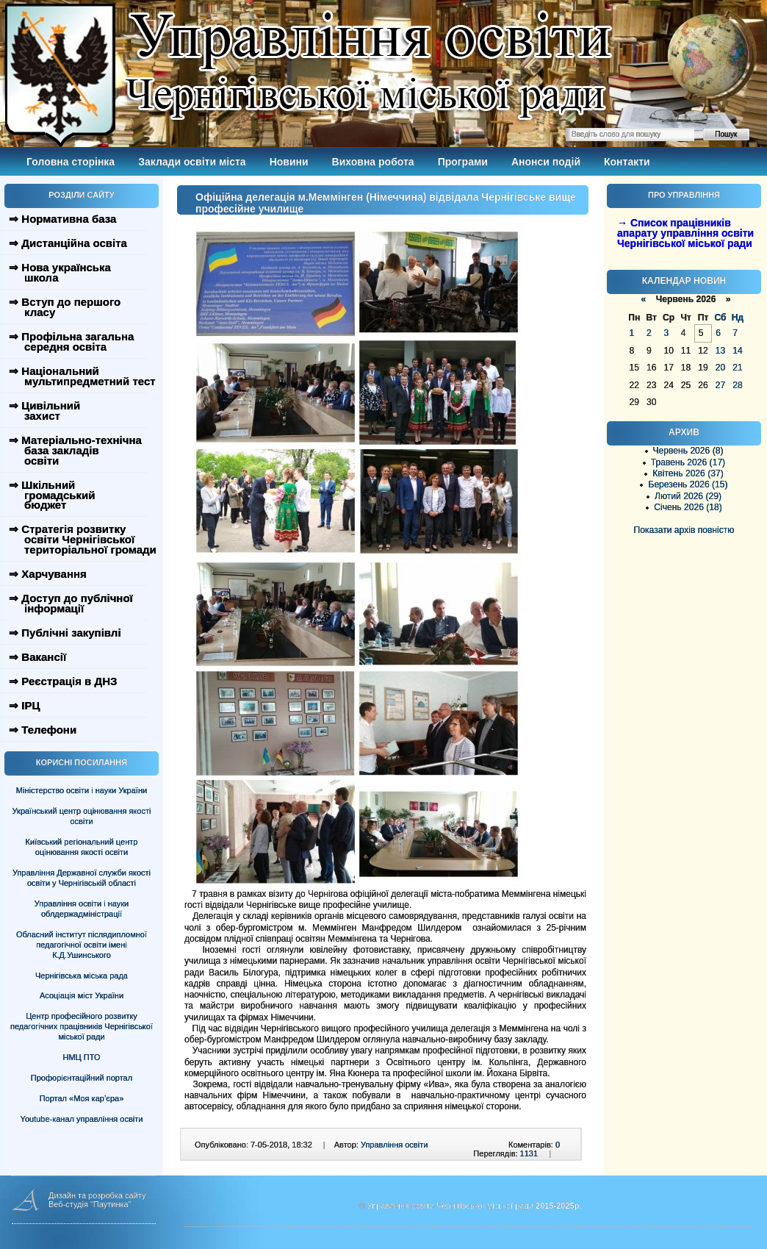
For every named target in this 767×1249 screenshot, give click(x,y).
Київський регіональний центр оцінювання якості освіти (82, 846)
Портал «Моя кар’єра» (82, 1098)
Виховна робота (373, 162)
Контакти (627, 162)
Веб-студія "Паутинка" (90, 1204)
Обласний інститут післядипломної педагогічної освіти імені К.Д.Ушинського (81, 944)
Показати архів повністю (684, 530)
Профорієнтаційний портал (81, 1077)
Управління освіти (394, 1144)
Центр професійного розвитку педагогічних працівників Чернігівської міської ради (81, 1026)
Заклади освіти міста (191, 162)
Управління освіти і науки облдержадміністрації (82, 908)
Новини (289, 162)
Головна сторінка (70, 162)
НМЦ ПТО (82, 1057)
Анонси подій (545, 162)
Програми (463, 162)
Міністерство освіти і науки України (81, 790)
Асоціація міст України (81, 995)
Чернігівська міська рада (81, 975)
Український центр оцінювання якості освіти (81, 816)
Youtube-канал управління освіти (82, 1118)
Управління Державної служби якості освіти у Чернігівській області (81, 877)
